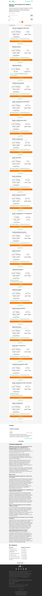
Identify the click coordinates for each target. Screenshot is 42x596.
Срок (10, 17)
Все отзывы (21, 441)
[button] (10, 1)
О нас (21, 590)
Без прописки (12, 561)
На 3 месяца (23, 552)
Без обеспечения (12, 555)
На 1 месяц (23, 549)
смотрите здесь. (25, 576)
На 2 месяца (23, 550)
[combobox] (28, 25)
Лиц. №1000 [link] (18, 102)
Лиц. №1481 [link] (19, 121)
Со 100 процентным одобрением (13, 551)
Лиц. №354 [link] (20, 66)
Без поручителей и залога (14, 556)
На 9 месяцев (24, 558)
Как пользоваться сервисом (21, 594)
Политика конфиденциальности (21, 593)
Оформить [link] (21, 41)
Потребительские (13, 549)
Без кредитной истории (14, 553)
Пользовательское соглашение (21, 591)
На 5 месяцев (24, 555)
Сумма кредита (12, 13)
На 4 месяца (23, 553)
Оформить (21, 96)
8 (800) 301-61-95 (12, 582)
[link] (16, 569)
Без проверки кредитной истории (14, 559)
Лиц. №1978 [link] (26, 233)
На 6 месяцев (24, 557)
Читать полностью (28, 438)
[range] (21, 15)
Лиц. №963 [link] (19, 29)
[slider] (21, 16)
